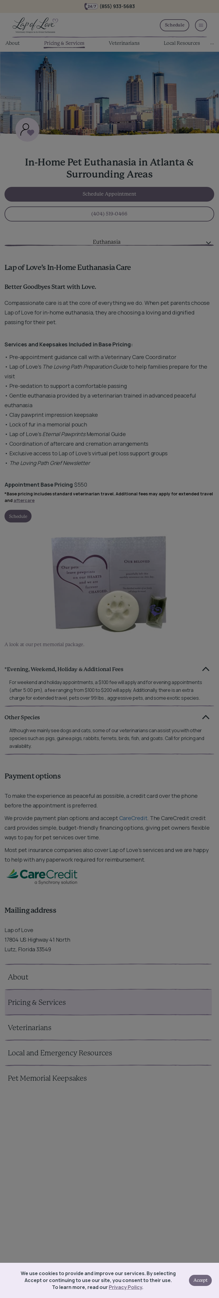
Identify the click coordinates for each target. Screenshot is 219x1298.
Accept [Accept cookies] (199, 1280)
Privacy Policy (124, 1287)
